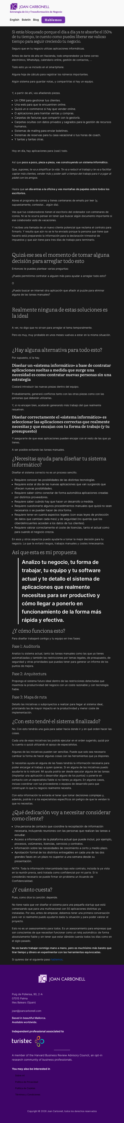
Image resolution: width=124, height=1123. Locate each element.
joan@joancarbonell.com (26, 1010)
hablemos (56, 959)
